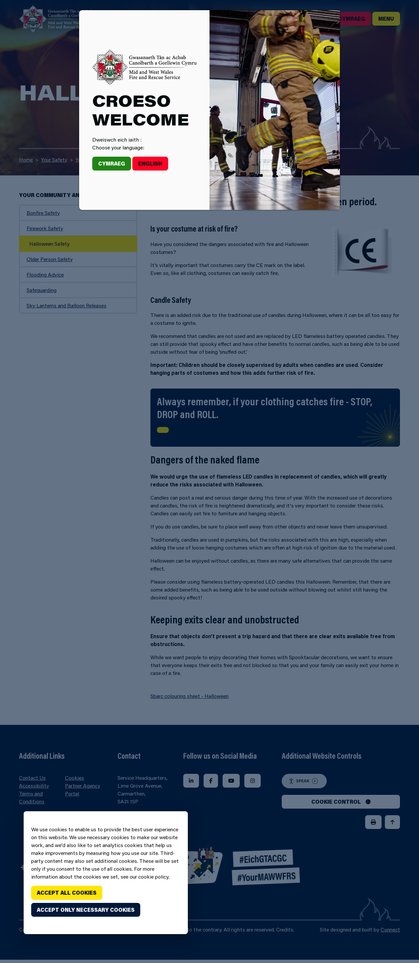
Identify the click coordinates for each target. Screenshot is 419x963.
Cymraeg (111, 163)
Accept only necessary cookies (86, 909)
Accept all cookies (67, 892)
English (150, 163)
